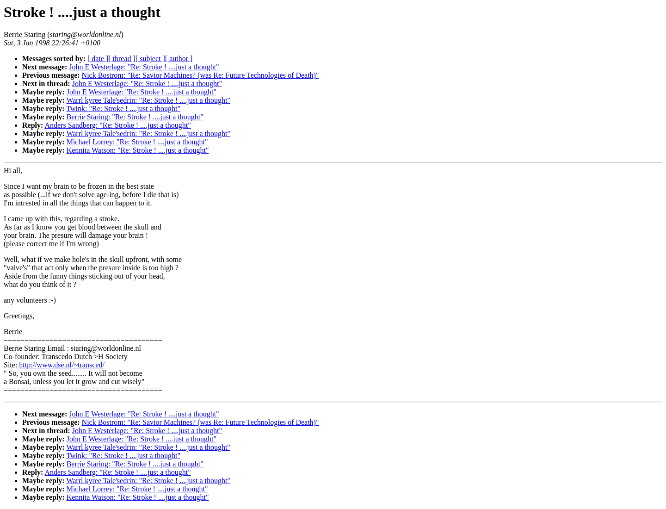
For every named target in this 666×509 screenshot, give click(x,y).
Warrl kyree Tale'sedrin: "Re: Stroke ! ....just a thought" (148, 100)
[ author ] (179, 58)
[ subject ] (150, 58)
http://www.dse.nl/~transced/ (61, 365)
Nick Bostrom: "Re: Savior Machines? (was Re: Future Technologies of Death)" (200, 75)
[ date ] (97, 58)
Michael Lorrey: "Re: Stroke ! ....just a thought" (137, 142)
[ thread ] (122, 58)
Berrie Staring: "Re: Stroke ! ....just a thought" (135, 117)
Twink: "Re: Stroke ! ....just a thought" (123, 108)
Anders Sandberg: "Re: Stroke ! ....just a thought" (117, 125)
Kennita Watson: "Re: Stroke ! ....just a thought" (138, 150)
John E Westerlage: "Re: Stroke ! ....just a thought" (144, 67)
